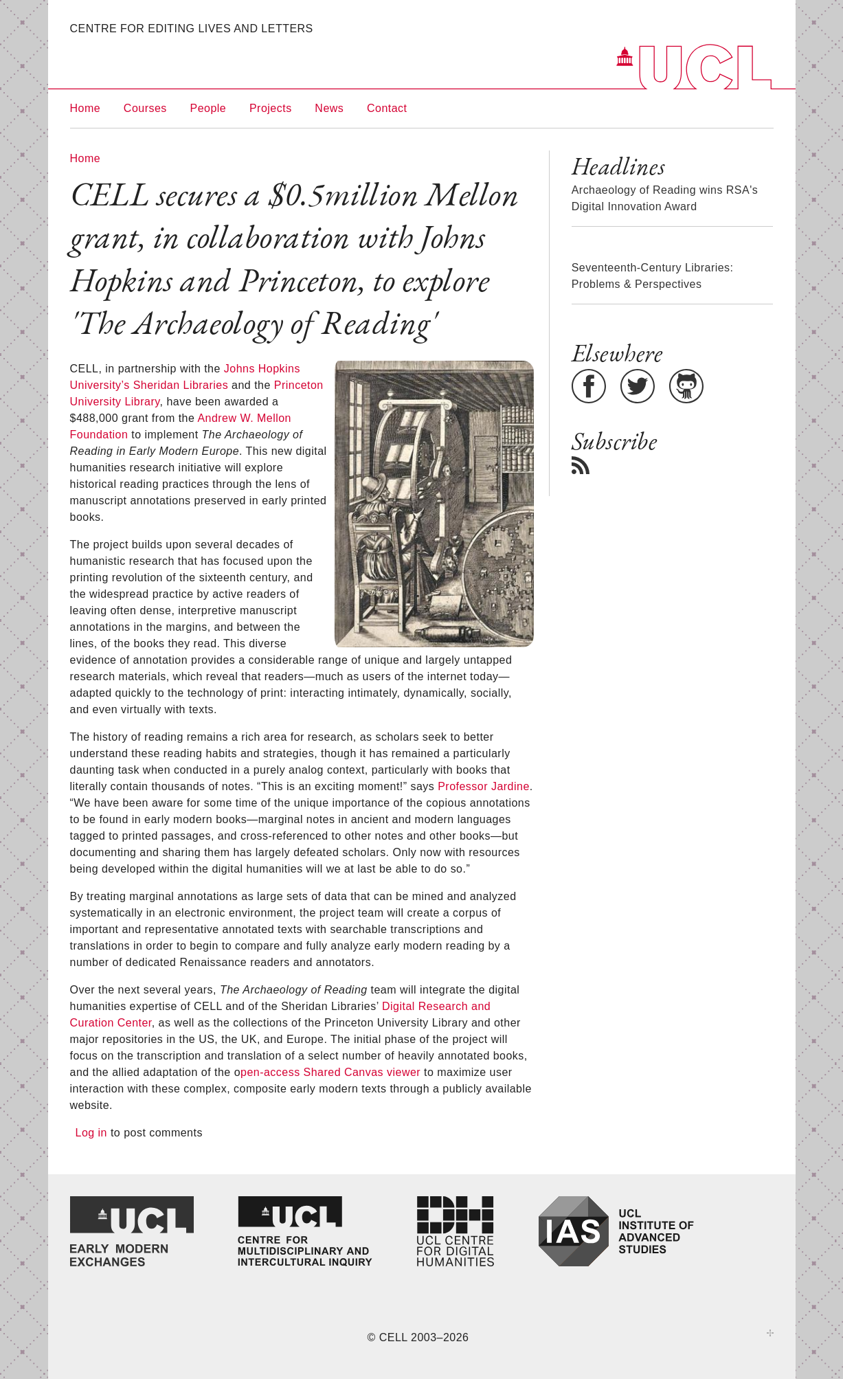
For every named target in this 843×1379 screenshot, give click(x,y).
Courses (145, 108)
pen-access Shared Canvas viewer (330, 1072)
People (208, 108)
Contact (387, 108)
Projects (270, 108)
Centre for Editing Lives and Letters (191, 28)
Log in (91, 1133)
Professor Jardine (484, 786)
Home (85, 108)
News (329, 108)
